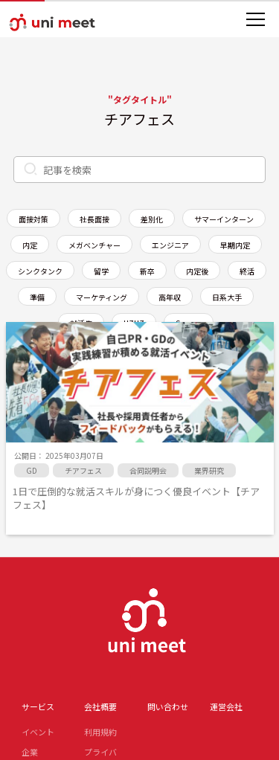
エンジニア (170, 245)
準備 (37, 297)
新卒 (147, 271)
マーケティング (101, 297)
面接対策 (33, 219)
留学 (101, 271)
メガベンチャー (94, 245)
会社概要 (100, 706)
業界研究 (209, 470)
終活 (247, 271)
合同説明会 (148, 470)
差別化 (152, 219)
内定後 (197, 271)
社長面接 (94, 219)
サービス (38, 706)
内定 (29, 245)
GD (31, 470)
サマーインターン (224, 219)
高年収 (169, 297)
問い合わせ (167, 706)
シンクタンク (40, 271)
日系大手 (227, 297)
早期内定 (235, 245)
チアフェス (83, 470)
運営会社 (226, 706)
